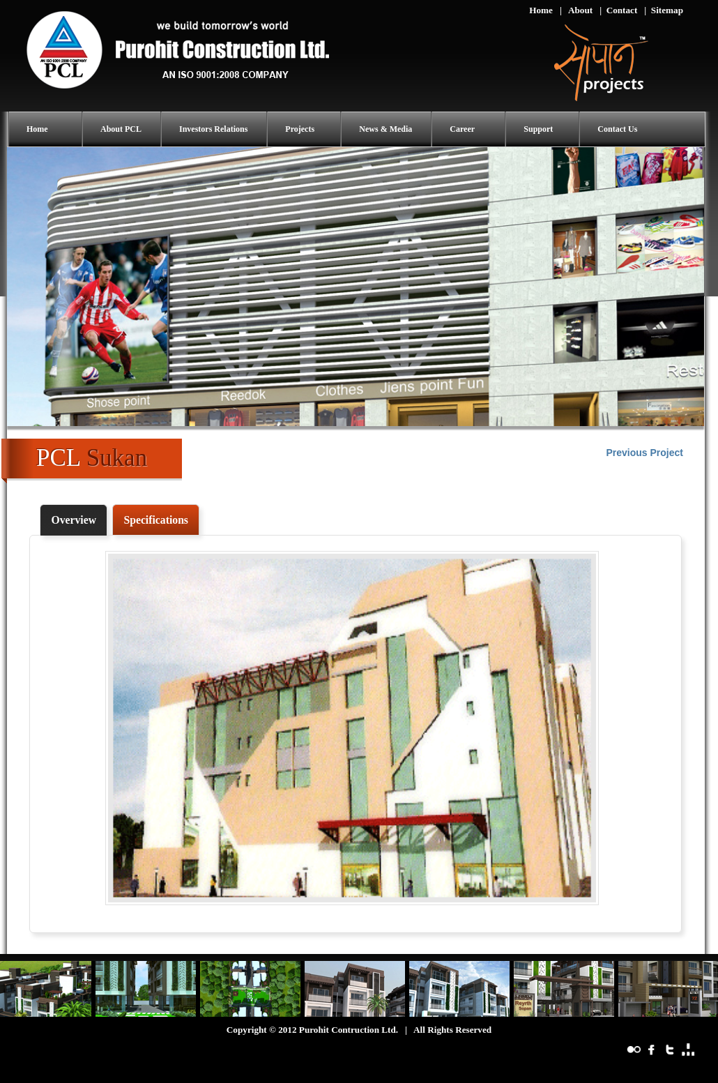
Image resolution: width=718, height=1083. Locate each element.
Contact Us (617, 129)
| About (576, 10)
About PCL (121, 129)
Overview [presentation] (73, 520)
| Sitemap (663, 10)
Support (538, 129)
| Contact (618, 10)
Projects (299, 129)
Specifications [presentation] (155, 520)
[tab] (73, 520)
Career (462, 129)
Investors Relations (213, 129)
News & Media (385, 129)
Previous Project (645, 452)
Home (541, 10)
